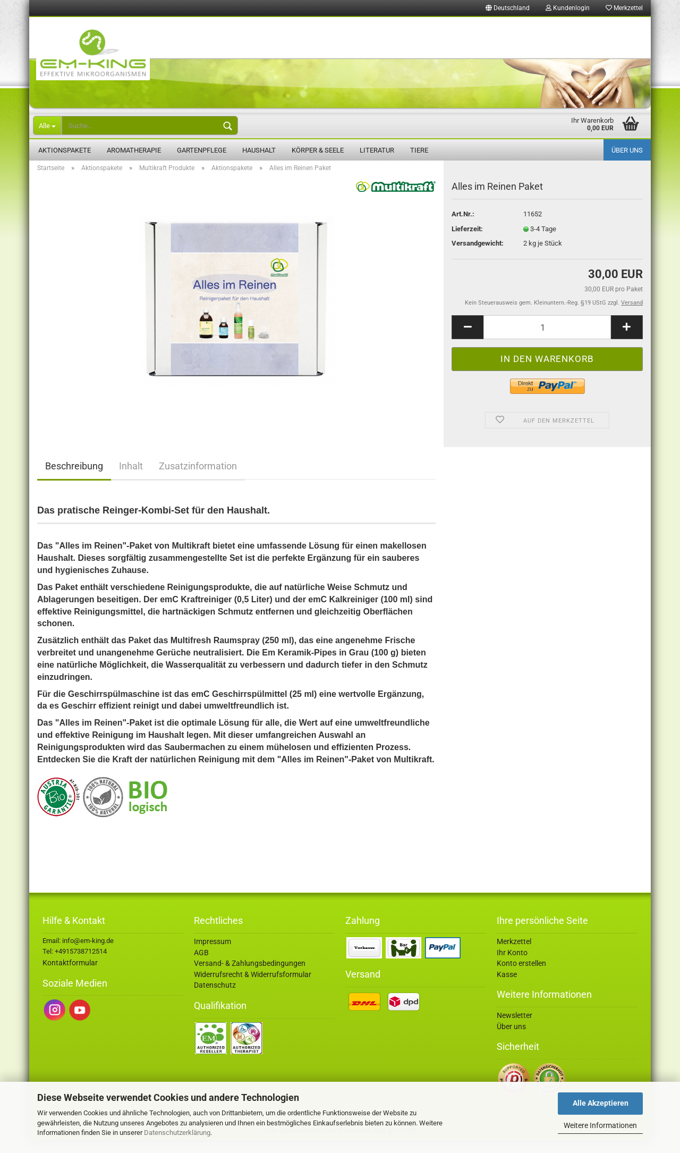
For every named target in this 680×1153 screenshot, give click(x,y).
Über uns (627, 150)
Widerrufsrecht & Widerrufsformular (252, 986)
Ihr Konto (512, 965)
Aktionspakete (64, 150)
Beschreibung (74, 478)
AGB (201, 965)
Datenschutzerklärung (177, 1133)
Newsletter (514, 1027)
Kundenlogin (568, 8)
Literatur (377, 150)
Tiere (419, 150)
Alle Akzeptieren (600, 1103)
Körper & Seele (318, 150)
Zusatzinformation (198, 478)
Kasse (507, 986)
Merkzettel (624, 8)
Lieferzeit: (467, 241)
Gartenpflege (201, 150)
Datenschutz (215, 997)
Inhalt (131, 478)
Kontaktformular (70, 975)
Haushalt (259, 150)
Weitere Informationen (600, 1125)
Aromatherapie (134, 150)
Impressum (212, 953)
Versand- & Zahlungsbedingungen (249, 975)
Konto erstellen (521, 975)
